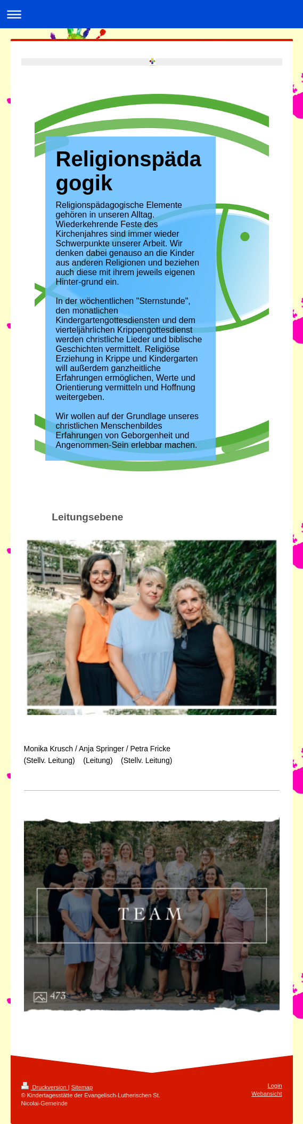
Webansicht (266, 1093)
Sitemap (82, 1087)
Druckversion (44, 1087)
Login (275, 1085)
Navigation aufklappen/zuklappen (151, 14)
